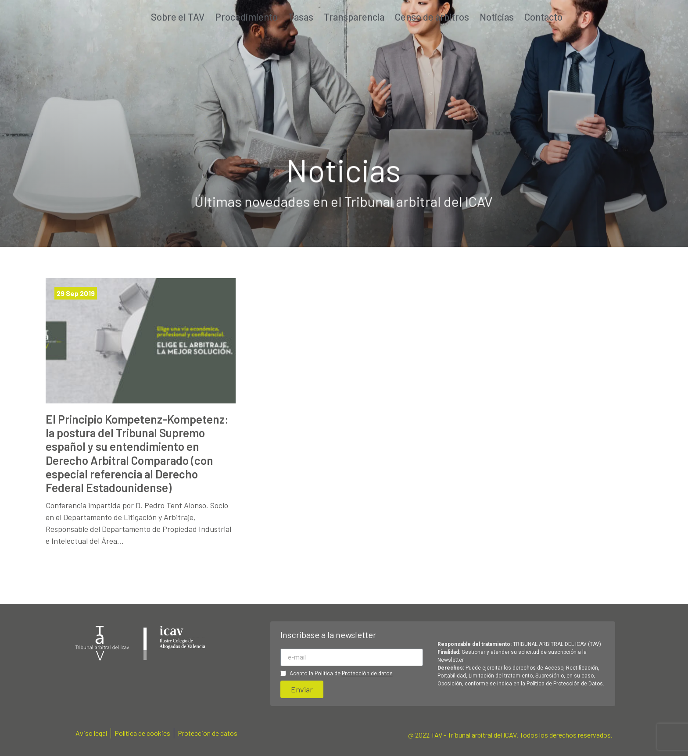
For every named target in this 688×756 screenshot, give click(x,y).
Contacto (543, 16)
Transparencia (354, 16)
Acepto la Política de (341, 673)
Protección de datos (367, 673)
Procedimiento (246, 16)
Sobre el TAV (177, 16)
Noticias (497, 16)
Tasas (300, 16)
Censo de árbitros (432, 16)
